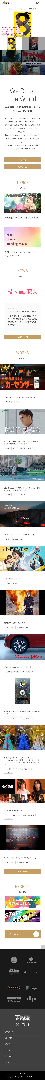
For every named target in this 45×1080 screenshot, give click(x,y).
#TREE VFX (16, 816)
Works (8, 1050)
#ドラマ (7, 584)
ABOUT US (12, 9)
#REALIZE (29, 719)
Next (43, 305)
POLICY (22, 1073)
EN (37, 2)
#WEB (7, 540)
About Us (9, 1032)
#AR (21, 719)
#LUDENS (16, 402)
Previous (2, 305)
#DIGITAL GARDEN (19, 449)
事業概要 (22, 159)
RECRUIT (23, 9)
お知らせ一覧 (22, 337)
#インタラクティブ (11, 719)
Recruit (8, 1062)
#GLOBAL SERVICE (27, 672)
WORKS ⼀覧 (22, 871)
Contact (9, 1056)
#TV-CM (7, 402)
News (7, 1044)
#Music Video (9, 628)
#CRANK (30, 449)
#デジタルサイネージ (26, 770)
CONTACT (32, 9)
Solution (9, 1038)
